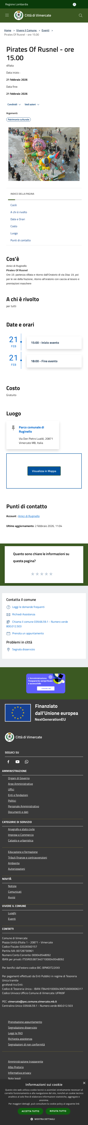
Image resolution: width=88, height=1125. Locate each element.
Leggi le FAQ (15, 1033)
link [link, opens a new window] (77, 1103)
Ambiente (14, 863)
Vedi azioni (32, 104)
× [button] (84, 1083)
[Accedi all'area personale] (74, 4)
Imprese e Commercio (21, 835)
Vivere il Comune (26, 30)
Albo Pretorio (16, 1067)
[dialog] (44, 1102)
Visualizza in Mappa (44, 471)
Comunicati (15, 892)
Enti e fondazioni (18, 795)
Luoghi (12, 913)
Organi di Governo (19, 778)
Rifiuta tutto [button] (58, 1111)
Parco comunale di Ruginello (31, 429)
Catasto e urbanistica (20, 840)
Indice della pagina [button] (22, 194)
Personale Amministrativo (23, 806)
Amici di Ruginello (29, 516)
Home (7, 30)
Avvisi (11, 897)
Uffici (11, 789)
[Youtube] (17, 761)
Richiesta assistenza (20, 1039)
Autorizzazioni (16, 869)
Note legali (14, 1078)
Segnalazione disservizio (22, 1027)
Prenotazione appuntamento (25, 1022)
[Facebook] (8, 761)
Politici (12, 801)
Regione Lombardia (16, 4)
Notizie (12, 886)
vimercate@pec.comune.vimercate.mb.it (32, 1001)
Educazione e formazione (23, 852)
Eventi (45, 30)
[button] (44, 1119)
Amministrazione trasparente (25, 1061)
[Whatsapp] (26, 761)
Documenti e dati (18, 812)
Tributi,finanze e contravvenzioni (27, 857)
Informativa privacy (19, 1073)
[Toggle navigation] (7, 15)
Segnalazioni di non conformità (26, 1044)
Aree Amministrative (20, 784)
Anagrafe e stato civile (21, 829)
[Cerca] (81, 15)
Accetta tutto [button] (30, 1111)
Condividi (15, 104)
